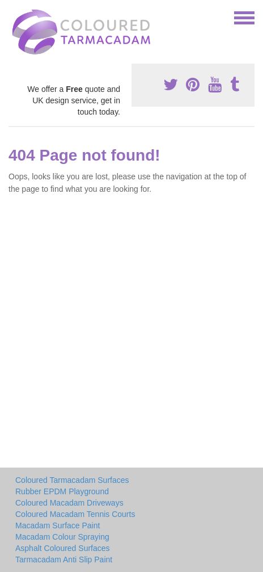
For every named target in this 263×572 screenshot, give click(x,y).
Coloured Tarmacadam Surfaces (72, 480)
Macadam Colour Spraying (62, 536)
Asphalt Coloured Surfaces (62, 548)
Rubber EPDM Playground (62, 491)
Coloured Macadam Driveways (69, 502)
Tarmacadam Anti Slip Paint (63, 559)
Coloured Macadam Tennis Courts (75, 514)
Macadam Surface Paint (57, 525)
